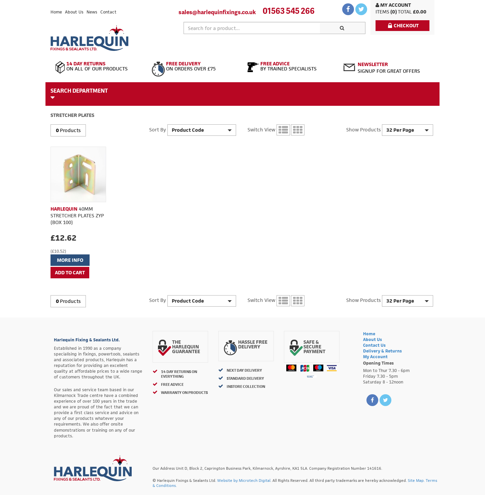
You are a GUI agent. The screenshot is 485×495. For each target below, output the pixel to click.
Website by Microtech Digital (243, 480)
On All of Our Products (98, 66)
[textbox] (252, 28)
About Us (74, 12)
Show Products (363, 129)
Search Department (79, 93)
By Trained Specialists (290, 66)
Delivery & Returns (382, 351)
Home (56, 12)
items (382, 11)
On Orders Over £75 (194, 66)
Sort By (157, 129)
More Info (70, 260)
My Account (393, 5)
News (92, 12)
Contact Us (374, 345)
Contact (108, 12)
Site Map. (416, 480)
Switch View (261, 129)
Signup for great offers (389, 67)
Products (70, 130)
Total (405, 11)
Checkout (403, 25)
